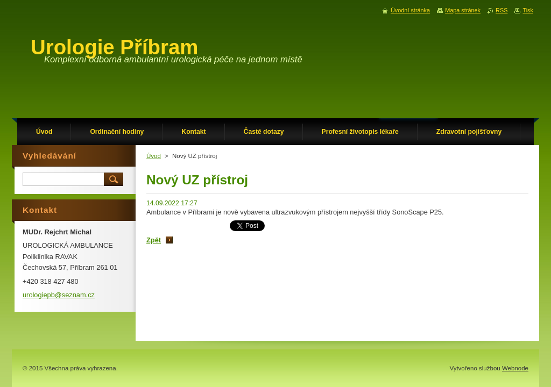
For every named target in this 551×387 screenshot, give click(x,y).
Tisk (527, 10)
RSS (501, 10)
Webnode (515, 368)
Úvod (153, 156)
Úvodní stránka (410, 10)
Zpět (153, 240)
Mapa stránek (463, 10)
